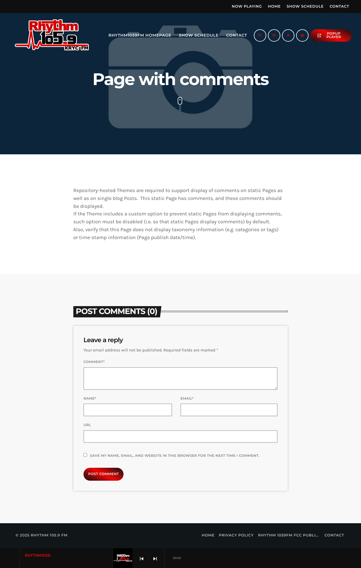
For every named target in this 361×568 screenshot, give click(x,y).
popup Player (329, 35)
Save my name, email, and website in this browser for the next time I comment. (174, 456)
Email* (187, 399)
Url (87, 425)
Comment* (94, 362)
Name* (89, 399)
